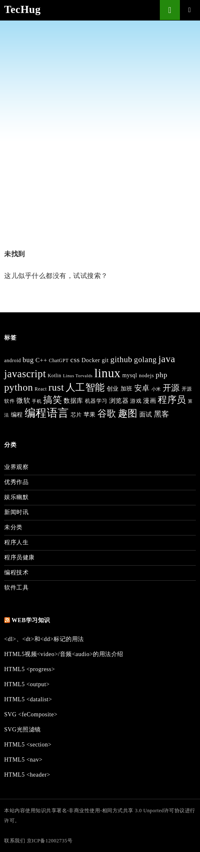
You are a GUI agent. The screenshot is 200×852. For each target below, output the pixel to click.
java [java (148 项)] (166, 359)
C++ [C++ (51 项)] (41, 360)
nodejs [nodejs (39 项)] (146, 375)
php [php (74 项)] (161, 375)
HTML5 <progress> (29, 669)
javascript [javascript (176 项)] (25, 373)
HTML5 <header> (27, 775)
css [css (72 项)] (75, 360)
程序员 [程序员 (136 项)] (172, 399)
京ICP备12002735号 (50, 841)
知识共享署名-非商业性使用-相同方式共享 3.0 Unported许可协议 (110, 810)
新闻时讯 (16, 512)
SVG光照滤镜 (22, 729)
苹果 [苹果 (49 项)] (90, 414)
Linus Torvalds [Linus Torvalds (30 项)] (78, 375)
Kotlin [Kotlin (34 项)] (55, 375)
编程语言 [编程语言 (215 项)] (47, 413)
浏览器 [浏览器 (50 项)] (119, 400)
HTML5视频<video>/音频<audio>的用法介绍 (63, 654)
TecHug (22, 9)
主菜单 (190, 10)
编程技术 (16, 572)
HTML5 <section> (27, 744)
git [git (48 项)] (105, 360)
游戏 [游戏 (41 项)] (135, 401)
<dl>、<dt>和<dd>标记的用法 (44, 639)
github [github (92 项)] (121, 359)
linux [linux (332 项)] (107, 373)
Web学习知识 (31, 620)
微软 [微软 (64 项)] (23, 400)
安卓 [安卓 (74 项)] (142, 388)
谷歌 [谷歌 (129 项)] (106, 413)
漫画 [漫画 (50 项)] (149, 400)
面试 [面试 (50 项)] (145, 414)
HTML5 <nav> (23, 760)
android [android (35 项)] (12, 360)
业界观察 (16, 467)
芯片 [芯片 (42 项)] (76, 415)
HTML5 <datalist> (28, 699)
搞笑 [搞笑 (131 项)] (52, 399)
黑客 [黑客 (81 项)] (161, 414)
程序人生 (16, 542)
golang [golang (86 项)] (145, 359)
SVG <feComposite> (30, 714)
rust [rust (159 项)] (56, 387)
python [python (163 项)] (18, 387)
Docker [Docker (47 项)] (91, 360)
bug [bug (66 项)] (28, 360)
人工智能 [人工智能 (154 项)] (85, 387)
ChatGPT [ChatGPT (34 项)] (59, 360)
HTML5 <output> (27, 684)
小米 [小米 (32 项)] (156, 388)
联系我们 (14, 841)
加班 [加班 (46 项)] (127, 389)
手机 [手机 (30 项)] (36, 401)
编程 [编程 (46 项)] (17, 415)
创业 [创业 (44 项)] (113, 389)
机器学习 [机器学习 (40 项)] (96, 401)
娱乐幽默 (16, 497)
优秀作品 (16, 482)
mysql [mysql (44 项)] (129, 375)
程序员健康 (19, 557)
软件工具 (16, 587)
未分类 (13, 527)
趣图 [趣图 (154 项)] (128, 413)
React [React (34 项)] (41, 389)
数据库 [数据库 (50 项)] (73, 400)
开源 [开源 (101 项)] (171, 387)
